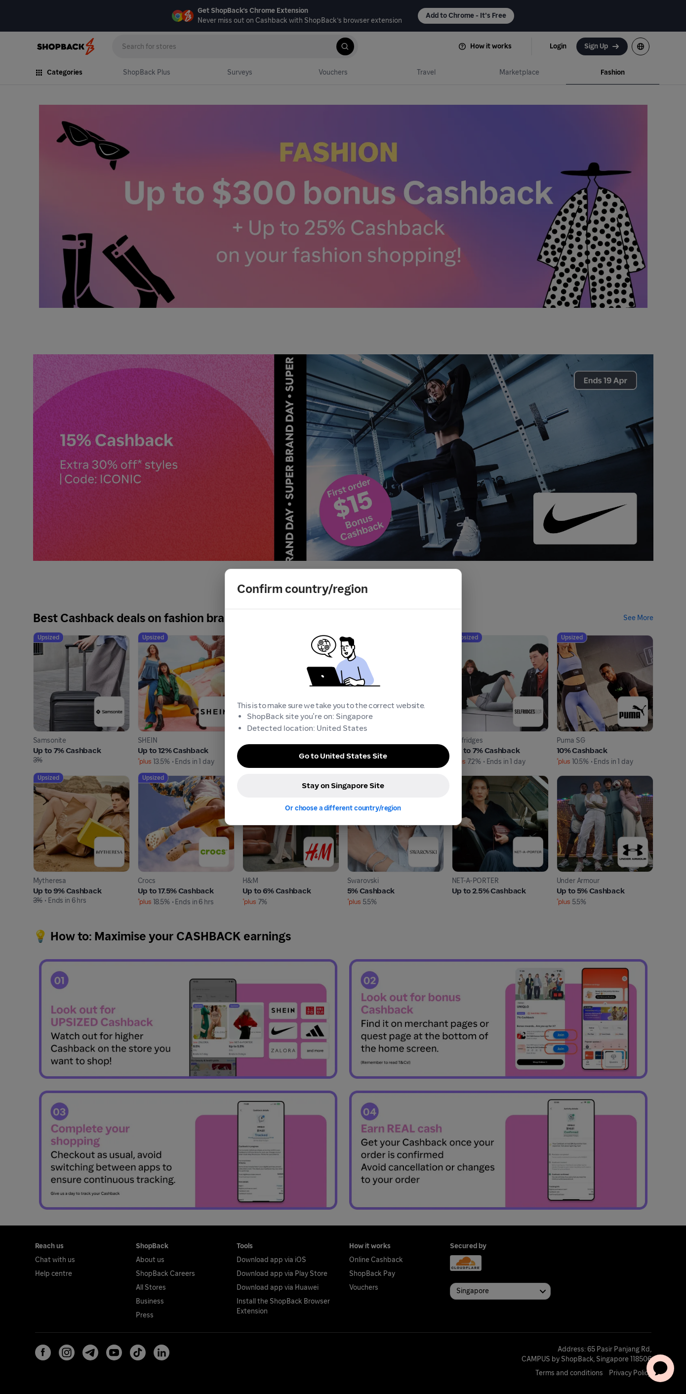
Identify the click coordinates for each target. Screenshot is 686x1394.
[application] (660, 1368)
